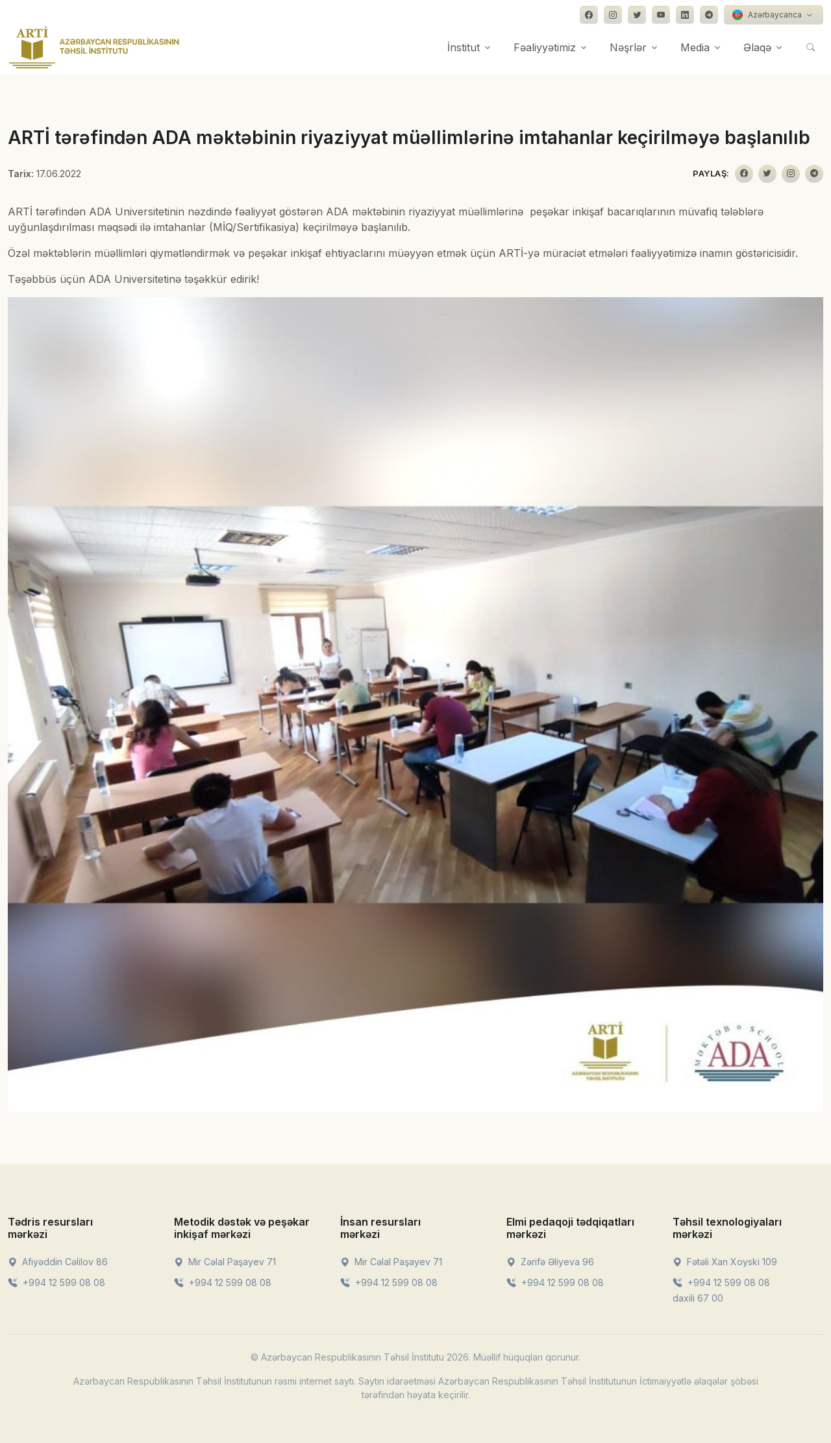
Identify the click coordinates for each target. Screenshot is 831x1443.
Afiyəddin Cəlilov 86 (58, 1261)
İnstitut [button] (463, 47)
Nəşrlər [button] (628, 47)
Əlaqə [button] (757, 47)
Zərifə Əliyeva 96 (550, 1261)
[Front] (94, 47)
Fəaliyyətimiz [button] (545, 47)
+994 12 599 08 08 (56, 1282)
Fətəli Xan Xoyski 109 (725, 1261)
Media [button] (695, 47)
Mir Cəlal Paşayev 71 (225, 1261)
